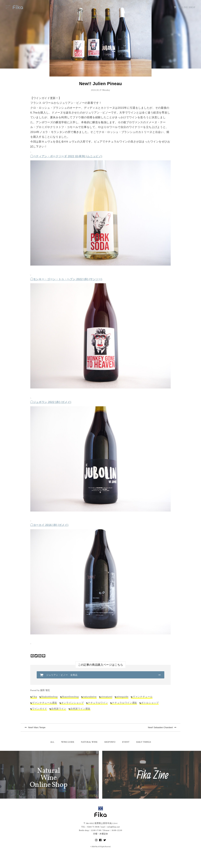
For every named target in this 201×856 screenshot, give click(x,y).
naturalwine (90, 696)
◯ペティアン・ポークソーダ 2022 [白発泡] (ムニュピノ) (66, 156)
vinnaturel (106, 696)
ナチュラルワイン (98, 702)
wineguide (122, 696)
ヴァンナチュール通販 (44, 702)
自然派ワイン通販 (80, 708)
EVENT (125, 742)
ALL (52, 742)
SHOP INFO (109, 742)
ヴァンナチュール (143, 696)
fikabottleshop (49, 696)
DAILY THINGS (143, 742)
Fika (34, 696)
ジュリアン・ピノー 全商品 (62, 675)
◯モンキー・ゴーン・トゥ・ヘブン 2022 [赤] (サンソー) (66, 279)
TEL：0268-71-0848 (90, 827)
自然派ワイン (58, 708)
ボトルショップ (150, 702)
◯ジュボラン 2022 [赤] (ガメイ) (50, 402)
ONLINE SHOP (184, 7)
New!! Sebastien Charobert (162, 727)
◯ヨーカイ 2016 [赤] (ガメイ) (49, 525)
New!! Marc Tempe (35, 727)
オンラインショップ (72, 702)
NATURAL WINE (89, 742)
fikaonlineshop (70, 696)
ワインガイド (39, 708)
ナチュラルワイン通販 (124, 702)
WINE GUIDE (67, 742)
